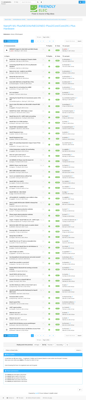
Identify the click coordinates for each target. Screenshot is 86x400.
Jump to (78, 350)
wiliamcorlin (67, 82)
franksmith (13, 78)
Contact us (10, 398)
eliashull (66, 92)
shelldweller (13, 293)
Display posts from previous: (29, 344)
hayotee (12, 276)
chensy (12, 34)
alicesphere (67, 59)
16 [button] (49, 41)
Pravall (66, 116)
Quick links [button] (22, 2)
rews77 (12, 210)
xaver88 (12, 242)
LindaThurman (68, 143)
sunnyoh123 (67, 279)
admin (12, 50)
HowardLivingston (15, 83)
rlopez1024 (13, 303)
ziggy (12, 193)
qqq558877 (13, 128)
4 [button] (40, 41)
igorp (65, 285)
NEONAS (13, 226)
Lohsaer (66, 246)
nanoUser (13, 232)
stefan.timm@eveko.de (16, 118)
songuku (13, 237)
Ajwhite (12, 134)
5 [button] (43, 41)
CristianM (13, 309)
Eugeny (12, 73)
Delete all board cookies (33, 398)
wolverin (13, 206)
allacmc (12, 94)
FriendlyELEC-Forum (8, 2)
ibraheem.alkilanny (69, 302)
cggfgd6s (13, 107)
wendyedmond (68, 176)
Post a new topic (10, 41)
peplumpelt (67, 170)
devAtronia (13, 89)
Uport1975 (13, 146)
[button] (53, 41)
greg (12, 281)
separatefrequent (68, 127)
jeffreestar (13, 61)
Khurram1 (13, 325)
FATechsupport (19, 34)
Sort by (48, 344)
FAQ (30, 2)
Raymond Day (14, 286)
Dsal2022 (13, 271)
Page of (46, 37)
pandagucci (67, 104)
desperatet (67, 64)
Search (79, 41)
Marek (12, 314)
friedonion (13, 68)
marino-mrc (13, 112)
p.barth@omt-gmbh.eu (16, 101)
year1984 (13, 172)
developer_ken (14, 258)
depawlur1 (13, 264)
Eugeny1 (13, 167)
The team (20, 398)
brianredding (13, 156)
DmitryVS (13, 123)
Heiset (65, 121)
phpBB (37, 393)
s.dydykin (13, 183)
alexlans (66, 202)
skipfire (12, 248)
